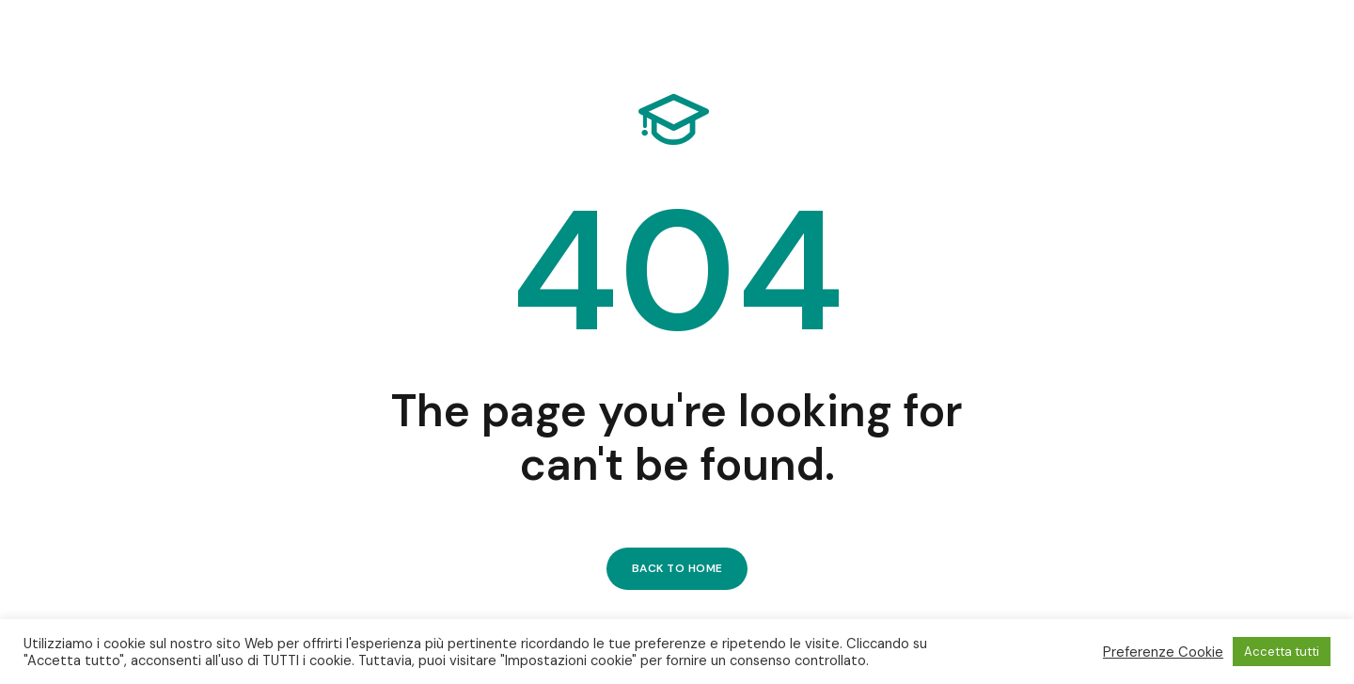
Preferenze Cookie (1163, 652)
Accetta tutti (1281, 652)
